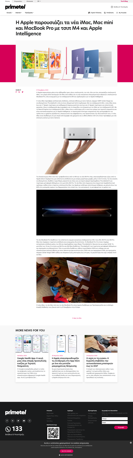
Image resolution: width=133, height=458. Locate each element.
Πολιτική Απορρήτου (73, 418)
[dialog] (66, 449)
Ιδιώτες (7, 1)
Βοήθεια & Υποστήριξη (119, 7)
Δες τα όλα (76, 318)
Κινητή (9, 13)
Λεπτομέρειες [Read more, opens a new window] (78, 447)
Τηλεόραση (29, 13)
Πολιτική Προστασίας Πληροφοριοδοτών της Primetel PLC (74, 425)
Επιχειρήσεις (18, 1)
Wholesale (30, 1)
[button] (66, 455)
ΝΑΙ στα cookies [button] (66, 451)
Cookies (69, 420)
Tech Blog (124, 1)
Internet (18, 13)
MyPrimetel (50, 413)
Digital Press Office (52, 416)
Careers (49, 418)
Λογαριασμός (92, 413)
